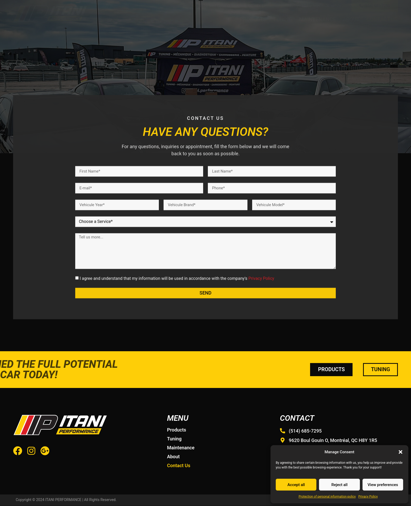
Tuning (282, 19)
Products (253, 19)
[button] (400, 452)
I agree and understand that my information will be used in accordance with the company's (177, 306)
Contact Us (382, 19)
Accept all (296, 484)
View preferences (382, 484)
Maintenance (317, 19)
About (351, 19)
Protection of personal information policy (327, 496)
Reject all (339, 484)
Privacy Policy (368, 496)
